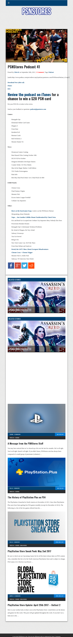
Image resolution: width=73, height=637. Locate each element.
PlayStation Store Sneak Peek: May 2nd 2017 (29, 551)
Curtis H (12, 596)
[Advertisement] (36, 23)
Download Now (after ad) (16, 82)
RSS (9, 89)
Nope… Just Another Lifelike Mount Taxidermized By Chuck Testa (34, 217)
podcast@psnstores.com (38, 109)
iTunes (10, 86)
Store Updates (23, 545)
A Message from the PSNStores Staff (25, 443)
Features (17, 438)
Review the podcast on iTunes (29, 94)
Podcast (51, 72)
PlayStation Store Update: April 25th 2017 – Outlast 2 (34, 605)
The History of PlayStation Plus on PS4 (27, 497)
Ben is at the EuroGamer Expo (22, 211)
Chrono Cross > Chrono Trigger (22, 252)
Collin (11, 488)
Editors (11, 434)
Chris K (16, 72)
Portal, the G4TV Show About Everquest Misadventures (30, 249)
